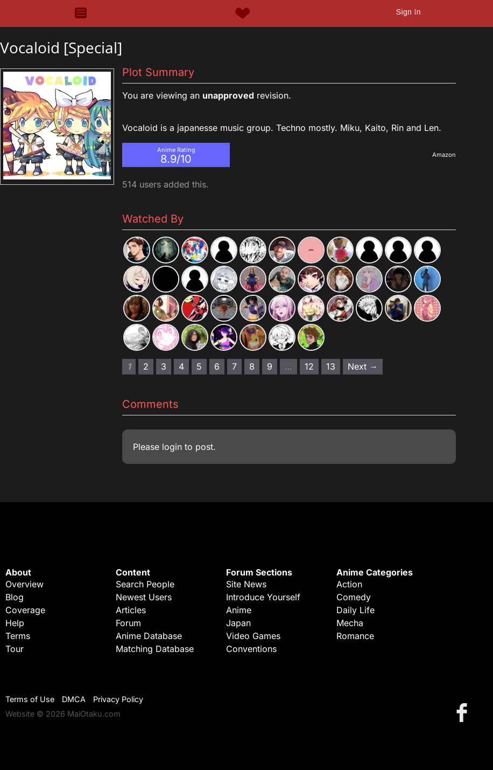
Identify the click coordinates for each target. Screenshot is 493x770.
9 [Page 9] (269, 366)
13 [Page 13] (330, 366)
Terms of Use (29, 699)
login (172, 446)
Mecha (349, 623)
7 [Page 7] (234, 366)
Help (14, 623)
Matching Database (155, 648)
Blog (14, 597)
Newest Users (144, 597)
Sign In (408, 12)
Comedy (353, 597)
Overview (24, 584)
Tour (14, 648)
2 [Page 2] (146, 366)
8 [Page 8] (252, 366)
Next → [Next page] (363, 366)
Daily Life (355, 610)
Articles (131, 610)
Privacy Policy (118, 699)
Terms (17, 635)
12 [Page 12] (309, 366)
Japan (238, 623)
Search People (145, 584)
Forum (128, 623)
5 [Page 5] (199, 366)
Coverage (25, 610)
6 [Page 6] (217, 366)
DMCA (74, 699)
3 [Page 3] (163, 366)
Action (349, 584)
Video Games (253, 635)
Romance (355, 635)
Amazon (444, 154)
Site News (246, 584)
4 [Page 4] (181, 366)
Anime (238, 610)
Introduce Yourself (263, 597)
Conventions (251, 648)
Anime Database (149, 635)
